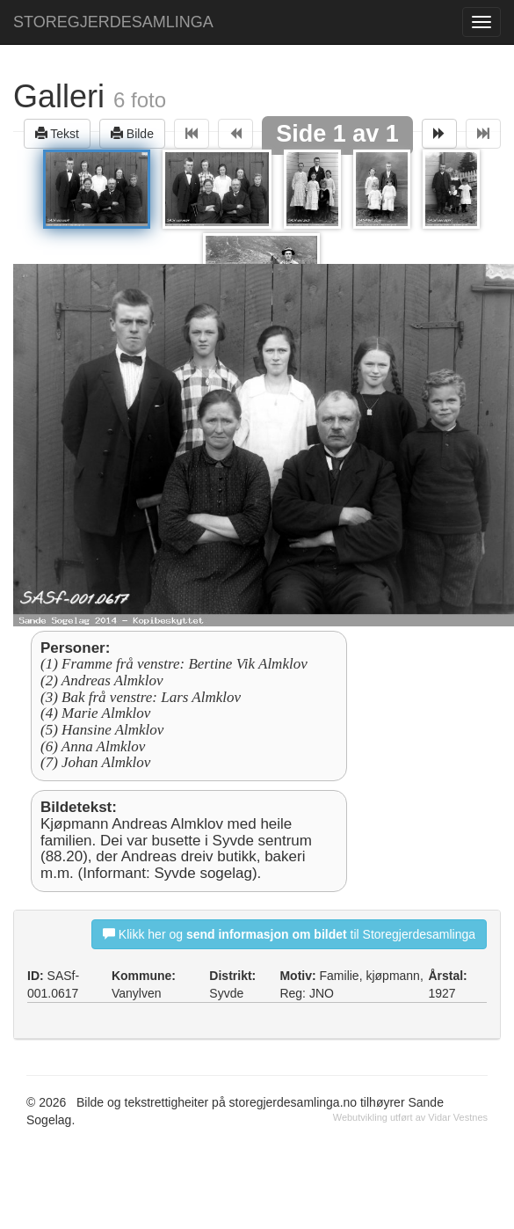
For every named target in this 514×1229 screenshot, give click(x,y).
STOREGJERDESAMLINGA (113, 22)
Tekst (57, 133)
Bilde (132, 133)
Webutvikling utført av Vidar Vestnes (410, 1117)
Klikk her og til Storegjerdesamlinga (289, 933)
